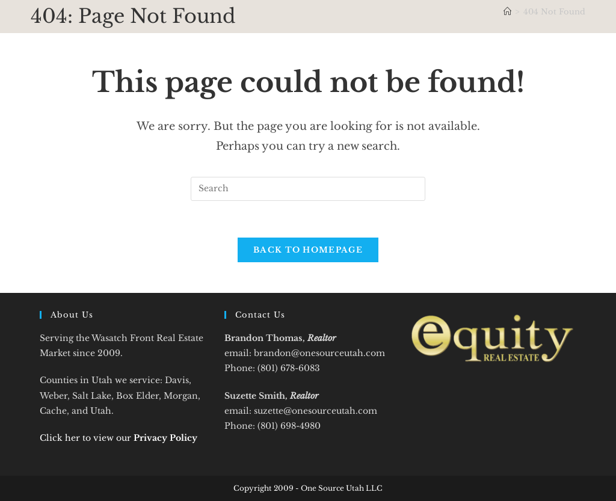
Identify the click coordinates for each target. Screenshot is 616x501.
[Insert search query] (308, 189)
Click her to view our (118, 437)
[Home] (507, 12)
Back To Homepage (308, 250)
